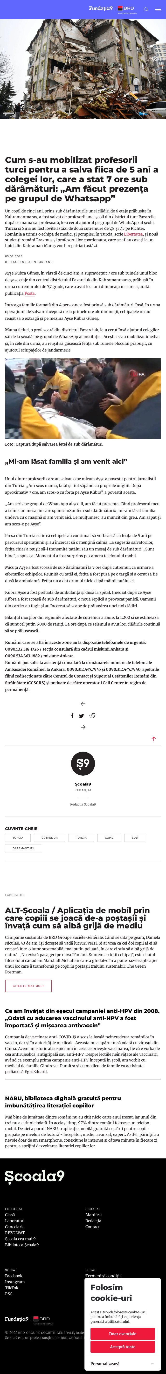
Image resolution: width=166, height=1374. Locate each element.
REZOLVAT (15, 1232)
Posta (30, 293)
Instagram (15, 1281)
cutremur (50, 837)
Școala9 (83, 784)
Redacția (93, 1220)
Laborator (14, 1220)
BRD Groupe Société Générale (46, 1333)
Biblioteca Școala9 (22, 1244)
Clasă (10, 1214)
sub (135, 837)
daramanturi (23, 848)
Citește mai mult (28, 986)
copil (109, 837)
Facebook (13, 1275)
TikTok (11, 1287)
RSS (9, 1293)
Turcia (18, 837)
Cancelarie (14, 1226)
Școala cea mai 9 (20, 1238)
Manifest (93, 1214)
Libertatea (133, 234)
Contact (92, 1226)
